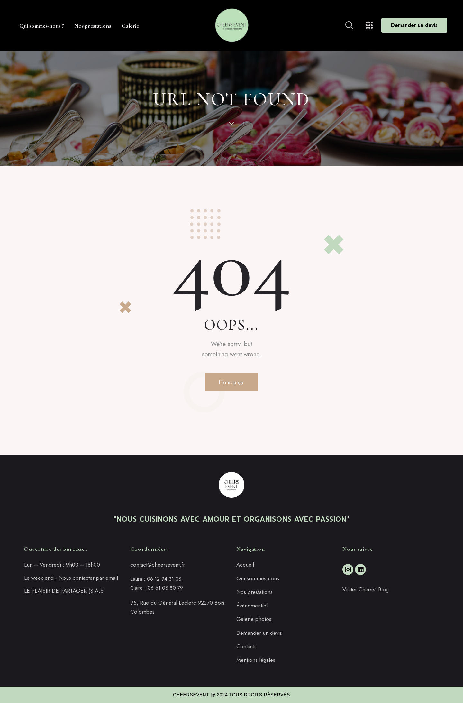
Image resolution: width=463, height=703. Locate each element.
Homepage (231, 381)
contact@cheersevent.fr (157, 565)
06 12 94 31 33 (164, 579)
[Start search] (349, 25)
